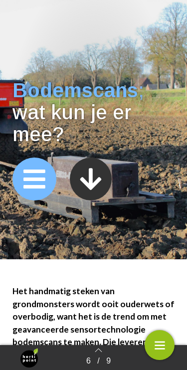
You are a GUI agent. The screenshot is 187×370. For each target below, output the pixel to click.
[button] (34, 179)
